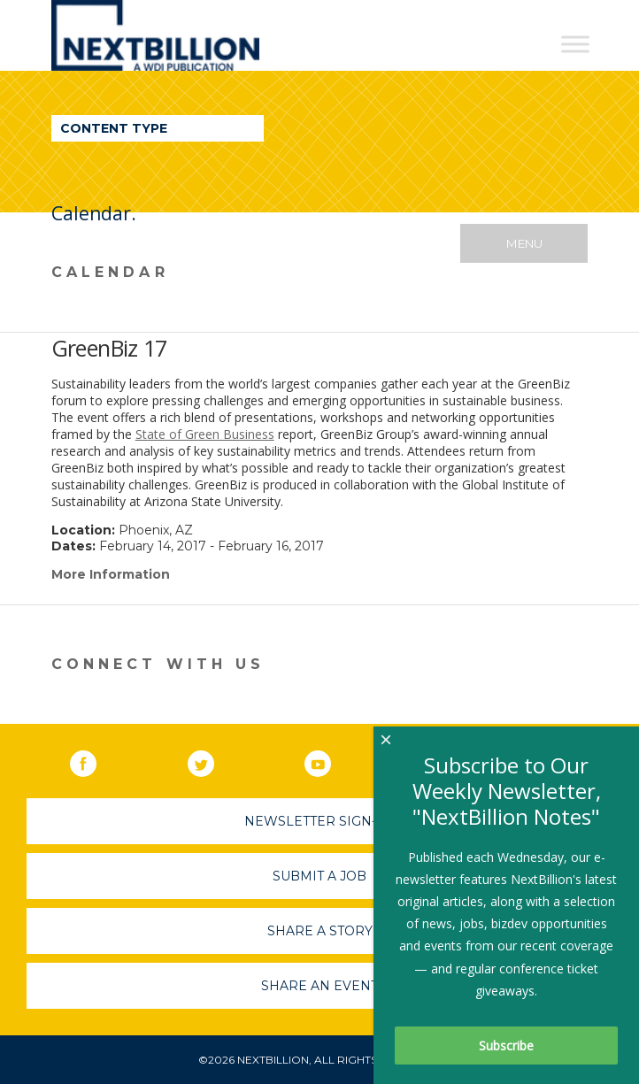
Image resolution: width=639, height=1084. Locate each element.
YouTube (330, 760)
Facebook (95, 760)
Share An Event (319, 986)
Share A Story (320, 931)
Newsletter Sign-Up (320, 821)
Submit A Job (319, 876)
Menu (524, 243)
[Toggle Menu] (575, 43)
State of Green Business (204, 434)
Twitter (213, 760)
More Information (110, 574)
